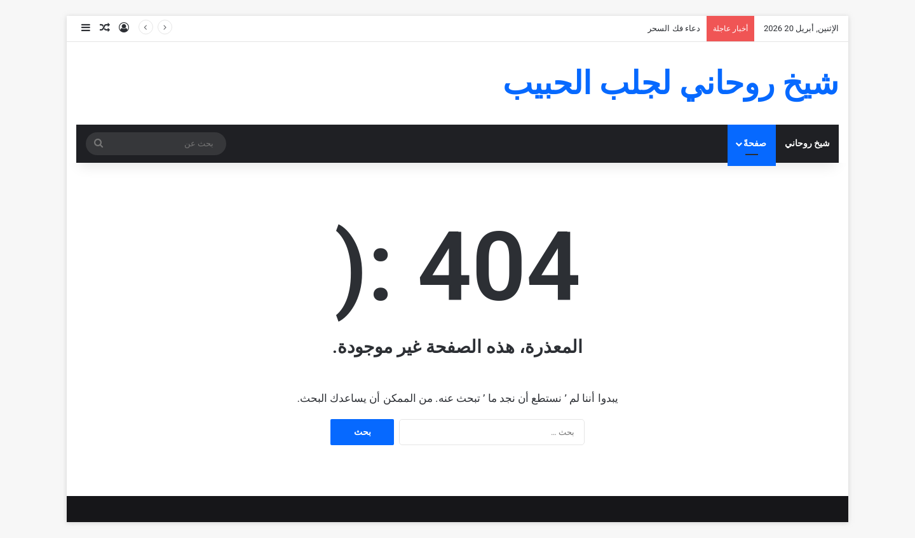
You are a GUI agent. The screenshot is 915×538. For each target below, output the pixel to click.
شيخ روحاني (807, 143)
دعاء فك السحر (673, 28)
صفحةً (754, 143)
